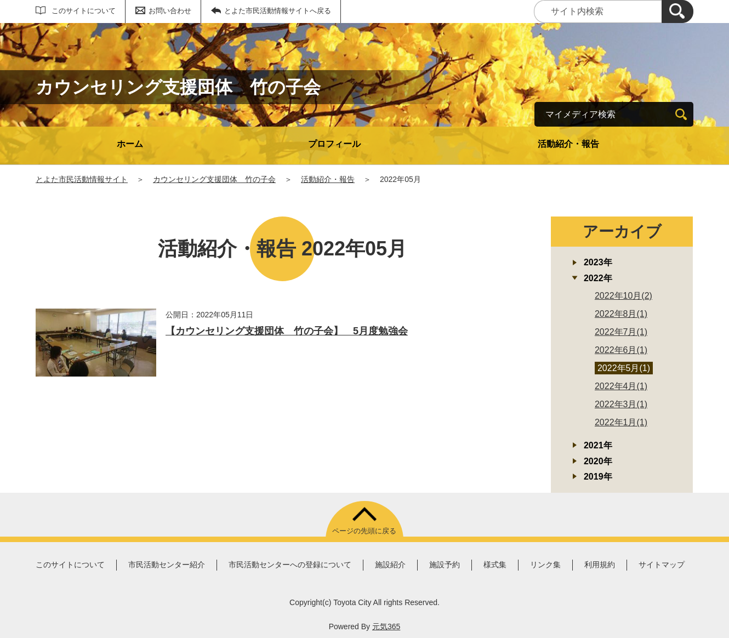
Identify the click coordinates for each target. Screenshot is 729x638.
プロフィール (334, 144)
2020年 (598, 461)
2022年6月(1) (621, 350)
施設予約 (444, 564)
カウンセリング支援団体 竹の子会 (214, 179)
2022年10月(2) (623, 295)
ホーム (130, 144)
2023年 (598, 262)
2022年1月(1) (621, 422)
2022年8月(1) (621, 313)
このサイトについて (84, 11)
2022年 (598, 278)
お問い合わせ (170, 11)
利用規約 (599, 564)
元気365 (386, 626)
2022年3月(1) (621, 404)
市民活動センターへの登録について (290, 564)
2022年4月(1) (621, 386)
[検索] (677, 11)
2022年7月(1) (621, 332)
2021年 (598, 445)
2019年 (598, 476)
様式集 (494, 564)
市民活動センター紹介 (166, 564)
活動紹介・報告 (568, 144)
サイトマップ (662, 564)
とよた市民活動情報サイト (82, 179)
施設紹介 (390, 564)
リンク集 (545, 564)
